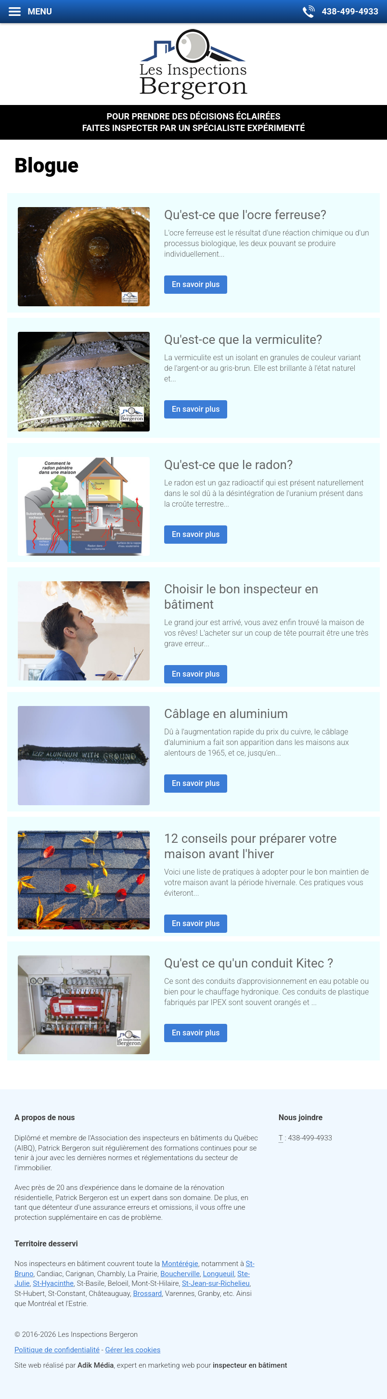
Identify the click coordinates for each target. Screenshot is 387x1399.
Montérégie (180, 1263)
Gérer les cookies (133, 1350)
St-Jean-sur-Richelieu (216, 1283)
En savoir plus (195, 284)
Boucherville (180, 1273)
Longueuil (218, 1273)
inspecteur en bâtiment (250, 1365)
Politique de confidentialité (57, 1350)
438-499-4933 (310, 1138)
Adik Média (95, 1365)
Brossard (147, 1293)
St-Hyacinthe (53, 1283)
